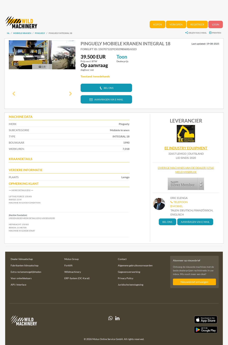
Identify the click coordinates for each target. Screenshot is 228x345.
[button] (14, 94)
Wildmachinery (72, 271)
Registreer (197, 24)
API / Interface (18, 284)
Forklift (68, 265)
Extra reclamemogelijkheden (26, 271)
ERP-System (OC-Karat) (77, 278)
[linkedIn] (117, 324)
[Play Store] (185, 330)
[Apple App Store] (185, 319)
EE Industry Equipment (185, 148)
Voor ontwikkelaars (21, 278)
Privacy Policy (125, 278)
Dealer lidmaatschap (22, 259)
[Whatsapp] (110, 324)
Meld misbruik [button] (186, 172)
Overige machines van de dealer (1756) (186, 167)
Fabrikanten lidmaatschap (24, 265)
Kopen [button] (157, 24)
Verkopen (176, 24)
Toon (122, 57)
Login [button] (215, 24)
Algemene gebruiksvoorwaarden (135, 265)
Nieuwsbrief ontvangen (194, 281)
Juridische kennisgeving (130, 284)
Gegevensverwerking (129, 271)
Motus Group (71, 259)
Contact (122, 259)
